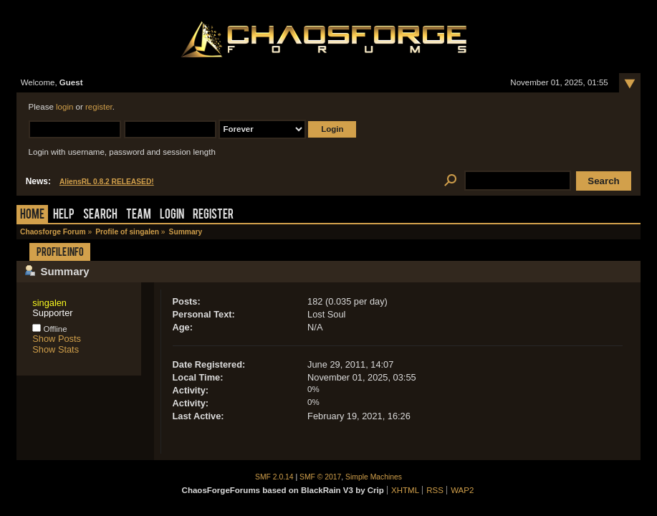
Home (32, 215)
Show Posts (56, 338)
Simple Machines (373, 477)
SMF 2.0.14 (274, 477)
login (64, 106)
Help (64, 215)
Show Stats (55, 349)
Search (100, 215)
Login (172, 215)
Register (213, 215)
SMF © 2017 (320, 477)
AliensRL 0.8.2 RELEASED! (106, 182)
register (98, 106)
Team (138, 215)
